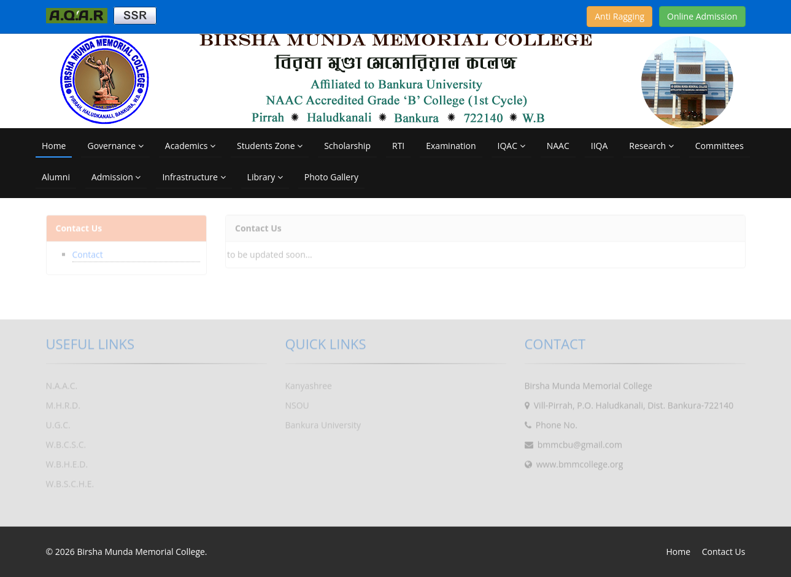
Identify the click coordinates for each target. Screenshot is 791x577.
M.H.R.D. (63, 402)
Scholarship (347, 145)
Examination (451, 145)
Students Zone (270, 145)
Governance (115, 145)
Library (265, 177)
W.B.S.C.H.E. (70, 481)
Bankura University (323, 422)
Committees (719, 145)
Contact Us (724, 551)
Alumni (56, 177)
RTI (398, 145)
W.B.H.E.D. (67, 461)
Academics (190, 145)
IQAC (511, 145)
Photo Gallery (331, 177)
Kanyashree (308, 383)
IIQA (599, 145)
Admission (116, 177)
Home (54, 145)
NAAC (558, 145)
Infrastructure (193, 177)
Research (651, 145)
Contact (87, 252)
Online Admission (702, 16)
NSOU (297, 402)
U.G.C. (58, 422)
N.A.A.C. (62, 383)
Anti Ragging (619, 16)
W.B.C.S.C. (66, 442)
